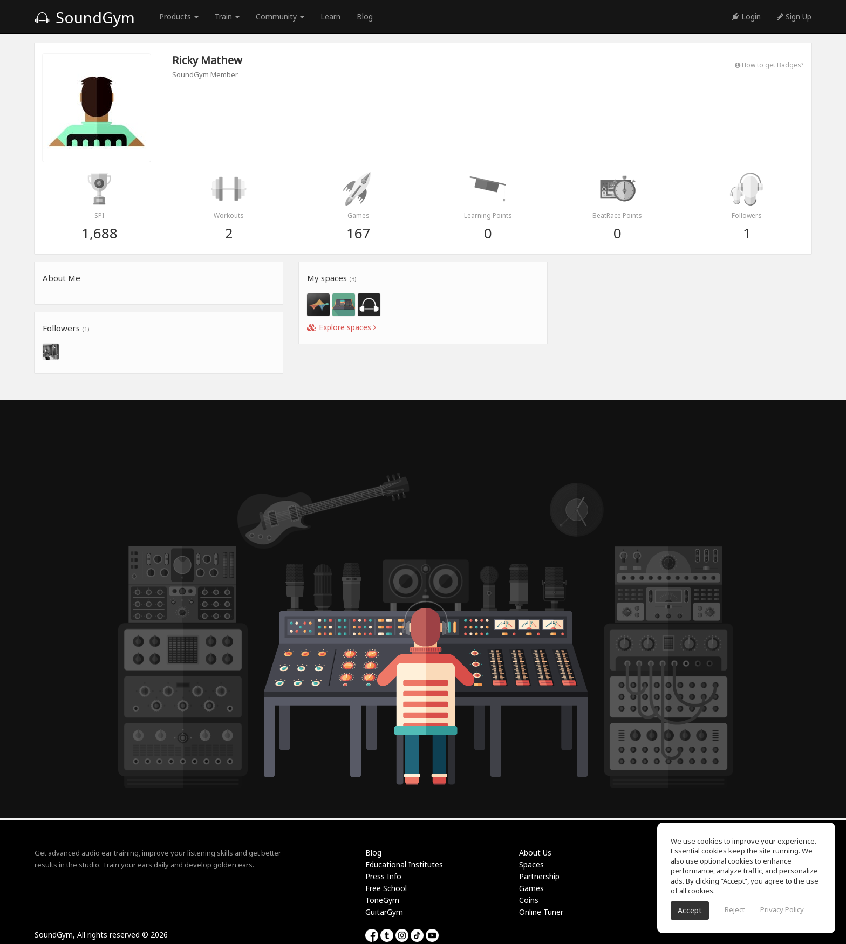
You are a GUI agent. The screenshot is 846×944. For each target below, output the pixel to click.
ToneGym (382, 900)
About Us (535, 852)
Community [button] (280, 16)
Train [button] (227, 16)
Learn (330, 16)
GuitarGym (384, 912)
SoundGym (85, 17)
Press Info (383, 876)
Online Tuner (541, 912)
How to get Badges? (769, 64)
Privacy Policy (782, 909)
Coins (528, 900)
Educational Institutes (404, 864)
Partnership (539, 876)
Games (531, 888)
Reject (735, 909)
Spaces (531, 864)
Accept (690, 910)
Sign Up (794, 16)
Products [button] (179, 16)
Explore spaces (341, 327)
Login (746, 16)
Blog (365, 16)
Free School (386, 888)
